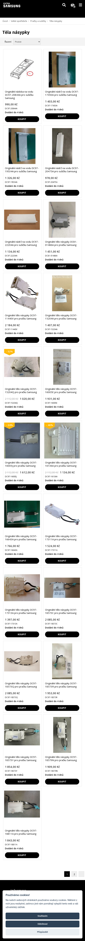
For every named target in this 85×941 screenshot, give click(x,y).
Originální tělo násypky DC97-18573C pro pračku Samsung (61, 611)
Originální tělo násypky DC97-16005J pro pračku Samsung (21, 464)
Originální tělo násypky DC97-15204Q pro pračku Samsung (21, 390)
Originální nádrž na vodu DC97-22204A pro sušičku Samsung (22, 243)
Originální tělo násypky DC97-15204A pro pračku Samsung (61, 317)
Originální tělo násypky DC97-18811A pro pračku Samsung (21, 832)
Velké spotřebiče (19, 21)
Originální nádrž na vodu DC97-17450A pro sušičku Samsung (62, 93)
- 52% (9, 351)
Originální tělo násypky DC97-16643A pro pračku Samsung (21, 537)
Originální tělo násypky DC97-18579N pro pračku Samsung (61, 758)
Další (81, 874)
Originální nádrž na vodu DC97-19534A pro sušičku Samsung (22, 169)
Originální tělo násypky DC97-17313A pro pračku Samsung (21, 611)
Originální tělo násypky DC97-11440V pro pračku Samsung (21, 317)
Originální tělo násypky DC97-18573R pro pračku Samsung (61, 685)
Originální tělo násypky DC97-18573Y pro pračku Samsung (21, 758)
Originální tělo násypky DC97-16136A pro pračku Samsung (61, 464)
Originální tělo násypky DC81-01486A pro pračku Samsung (61, 243)
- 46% (49, 425)
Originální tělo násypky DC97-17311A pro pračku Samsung (61, 537)
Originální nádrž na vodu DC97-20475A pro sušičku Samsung (62, 169)
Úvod (5, 21)
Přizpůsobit (42, 932)
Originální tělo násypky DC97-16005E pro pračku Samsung (61, 390)
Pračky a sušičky (38, 21)
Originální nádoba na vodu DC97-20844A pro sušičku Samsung (19, 95)
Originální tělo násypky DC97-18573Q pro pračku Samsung (21, 685)
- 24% (9, 425)
